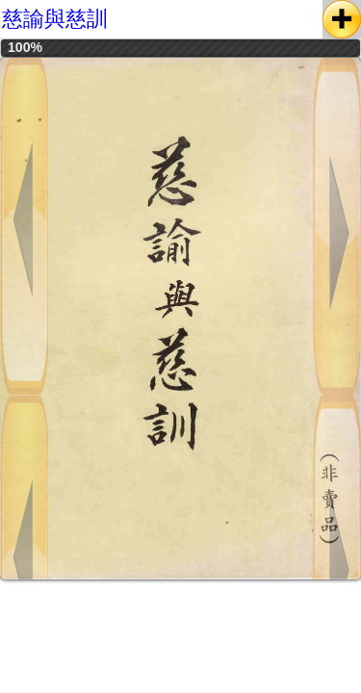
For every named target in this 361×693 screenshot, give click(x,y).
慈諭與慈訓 (55, 19)
